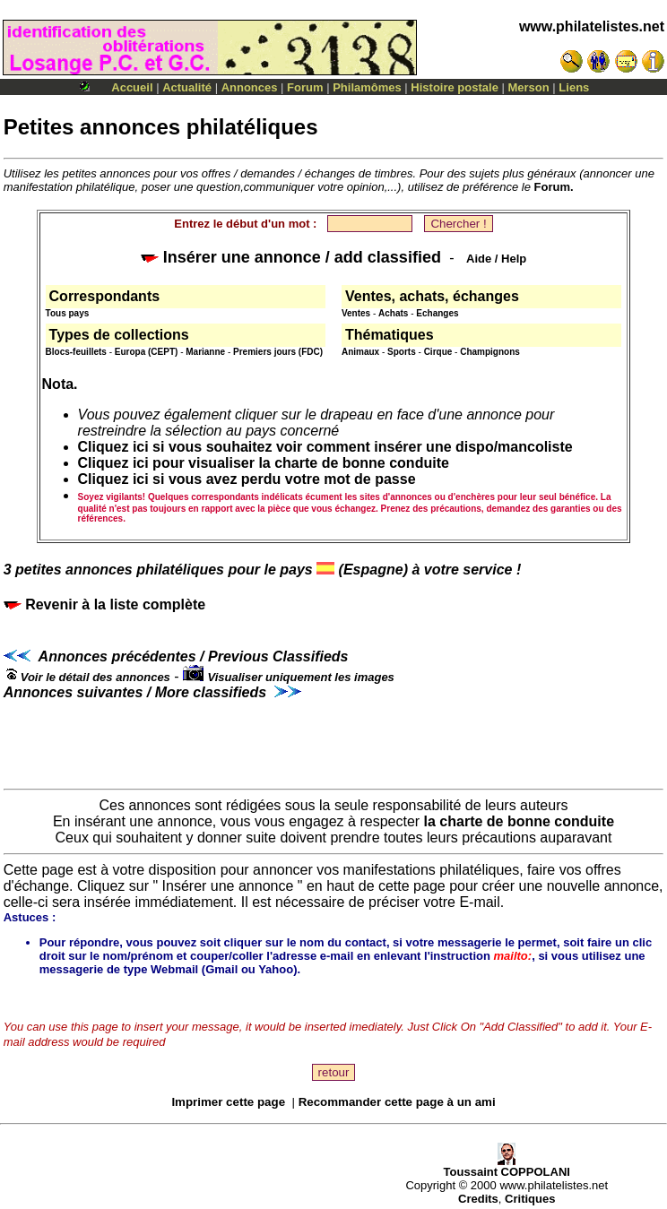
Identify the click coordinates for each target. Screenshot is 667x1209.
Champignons (490, 352)
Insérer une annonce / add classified (291, 257)
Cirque (438, 352)
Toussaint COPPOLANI (507, 1166)
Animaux (360, 352)
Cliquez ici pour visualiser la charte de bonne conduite (263, 463)
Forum (305, 87)
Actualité (187, 87)
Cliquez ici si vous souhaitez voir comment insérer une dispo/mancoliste (325, 446)
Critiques (530, 1198)
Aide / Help (496, 258)
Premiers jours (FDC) (278, 352)
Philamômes (367, 87)
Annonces (249, 87)
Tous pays (68, 313)
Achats (393, 313)
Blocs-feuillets (76, 352)
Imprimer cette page (228, 1102)
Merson (529, 87)
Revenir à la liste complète (104, 604)
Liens (574, 87)
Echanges (437, 313)
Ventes (356, 313)
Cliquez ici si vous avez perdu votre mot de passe (247, 479)
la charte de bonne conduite (519, 821)
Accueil (131, 87)
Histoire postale (454, 87)
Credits (478, 1198)
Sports (401, 352)
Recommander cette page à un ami (397, 1102)
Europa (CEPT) (146, 352)
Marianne (205, 352)
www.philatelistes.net (591, 26)
